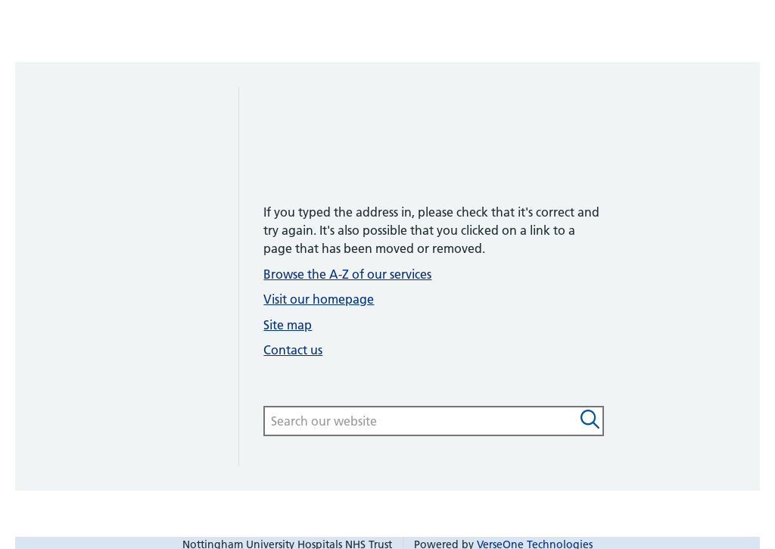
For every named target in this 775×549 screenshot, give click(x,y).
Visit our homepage (318, 299)
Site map (287, 324)
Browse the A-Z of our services (347, 274)
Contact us (292, 349)
